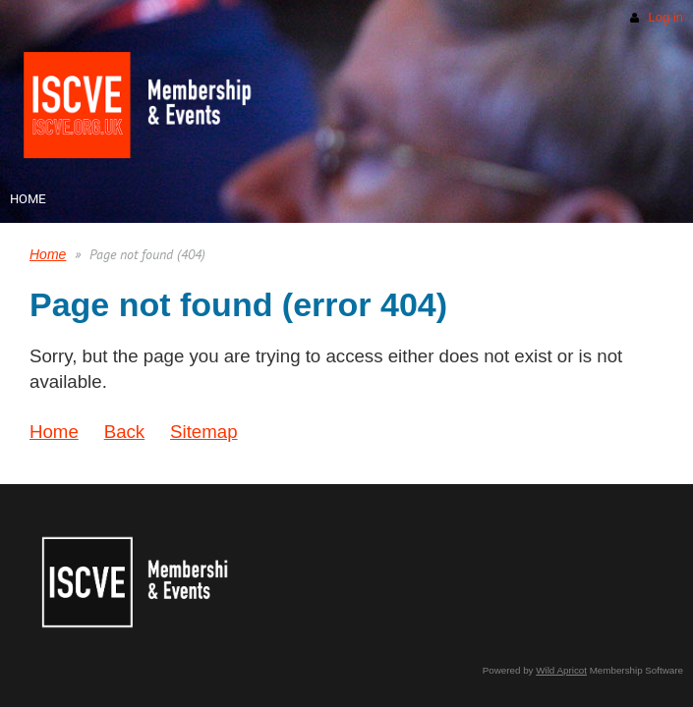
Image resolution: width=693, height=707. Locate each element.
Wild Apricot (561, 670)
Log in (666, 17)
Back (124, 431)
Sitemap (203, 431)
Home (47, 254)
